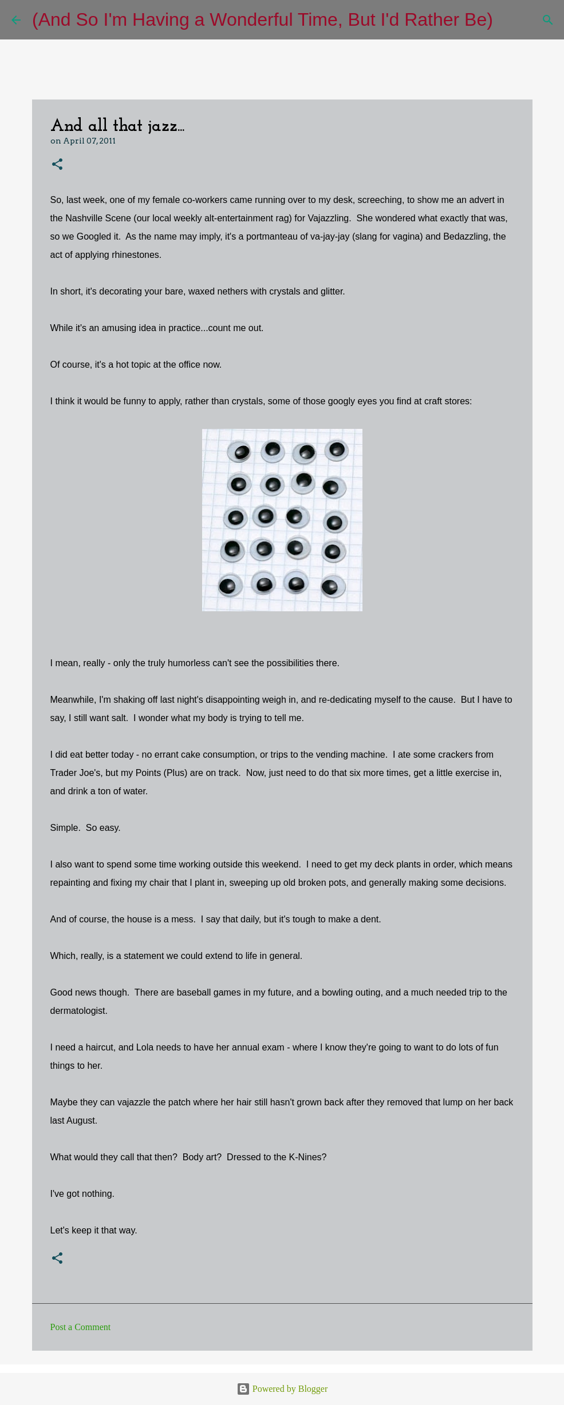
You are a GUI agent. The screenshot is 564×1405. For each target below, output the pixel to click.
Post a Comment (80, 1327)
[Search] (509, 20)
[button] (57, 165)
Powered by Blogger (282, 1389)
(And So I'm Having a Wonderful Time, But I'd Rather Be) (262, 19)
